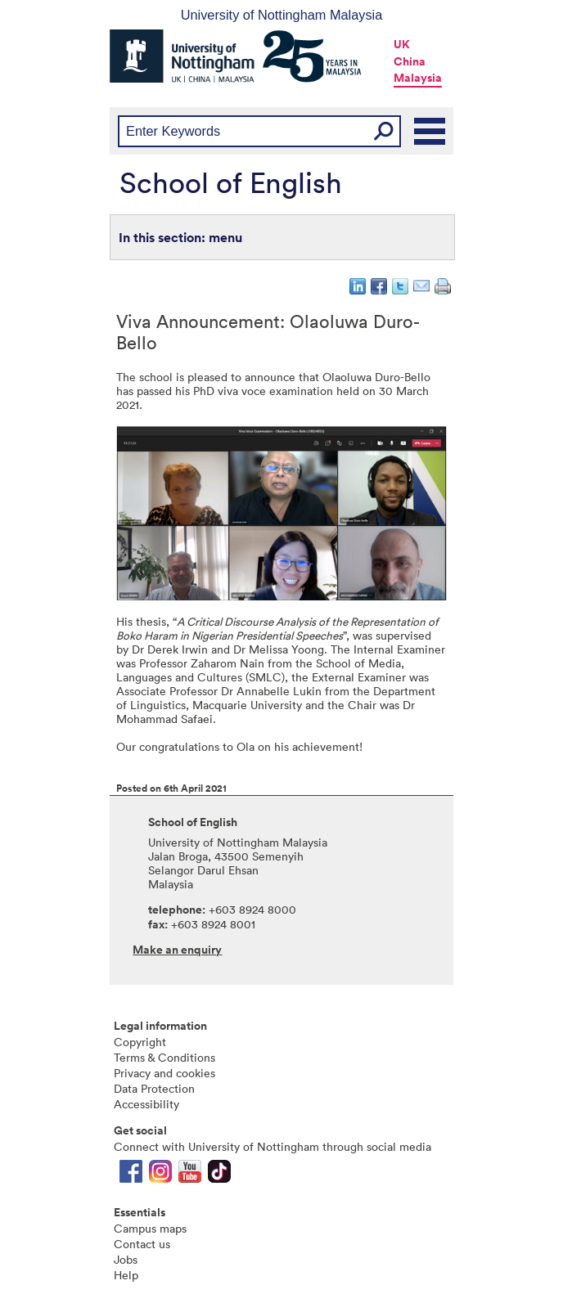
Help (126, 1275)
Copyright (140, 1041)
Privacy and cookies (164, 1073)
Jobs (125, 1259)
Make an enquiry (177, 949)
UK (402, 44)
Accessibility (146, 1104)
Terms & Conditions (164, 1057)
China (410, 61)
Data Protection (154, 1088)
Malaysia (418, 78)
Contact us (142, 1243)
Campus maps (150, 1228)
